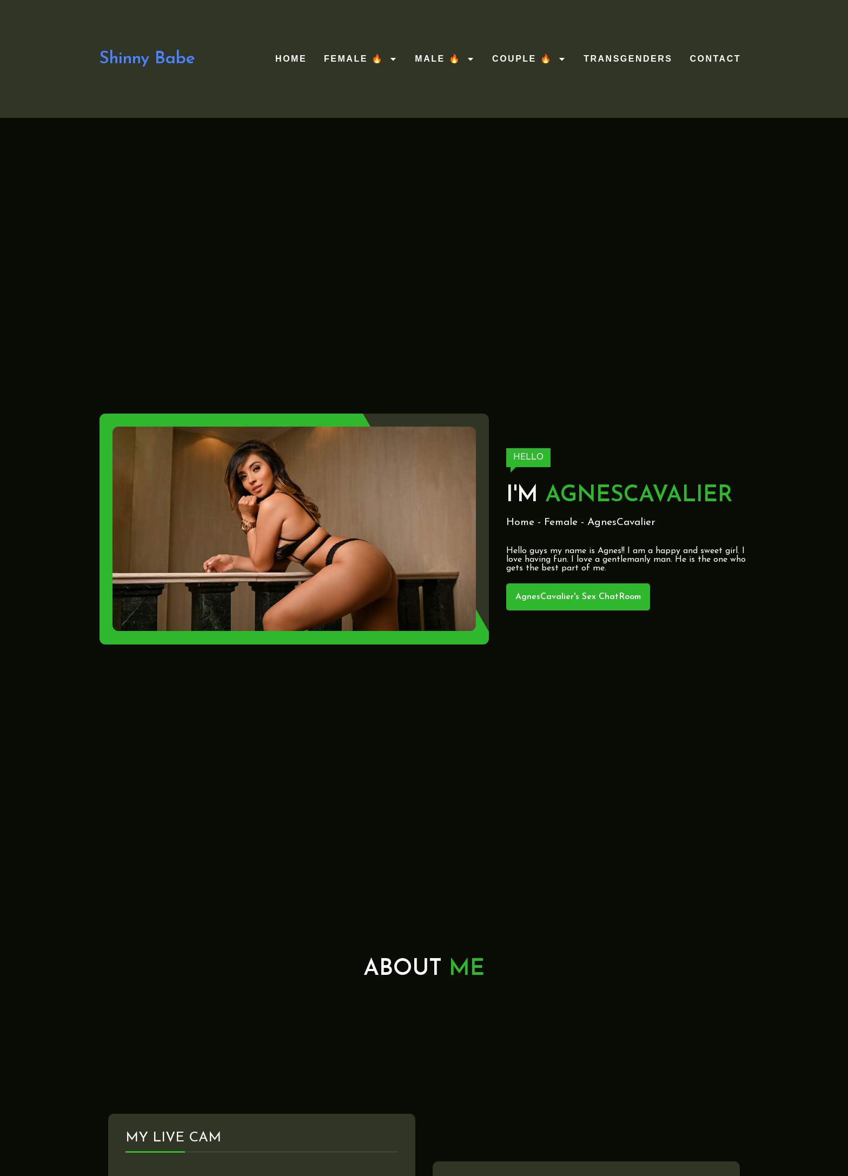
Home (291, 58)
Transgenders (628, 58)
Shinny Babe (147, 59)
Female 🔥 (361, 59)
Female (561, 522)
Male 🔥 (445, 59)
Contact (715, 58)
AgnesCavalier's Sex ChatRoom (578, 597)
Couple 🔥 (529, 59)
